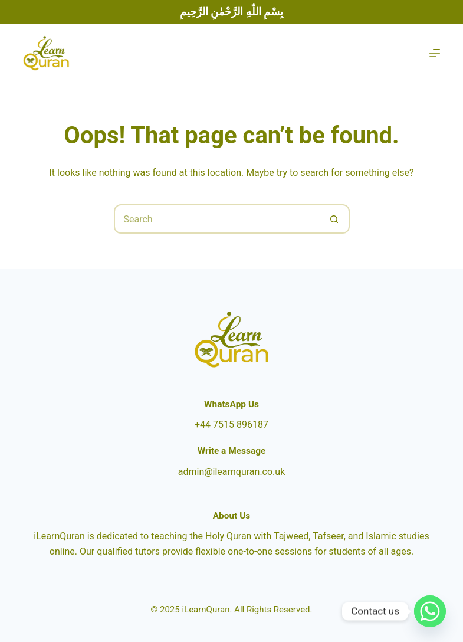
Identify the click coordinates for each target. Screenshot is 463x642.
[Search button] (335, 219)
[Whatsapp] (430, 611)
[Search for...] (217, 219)
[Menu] (434, 53)
